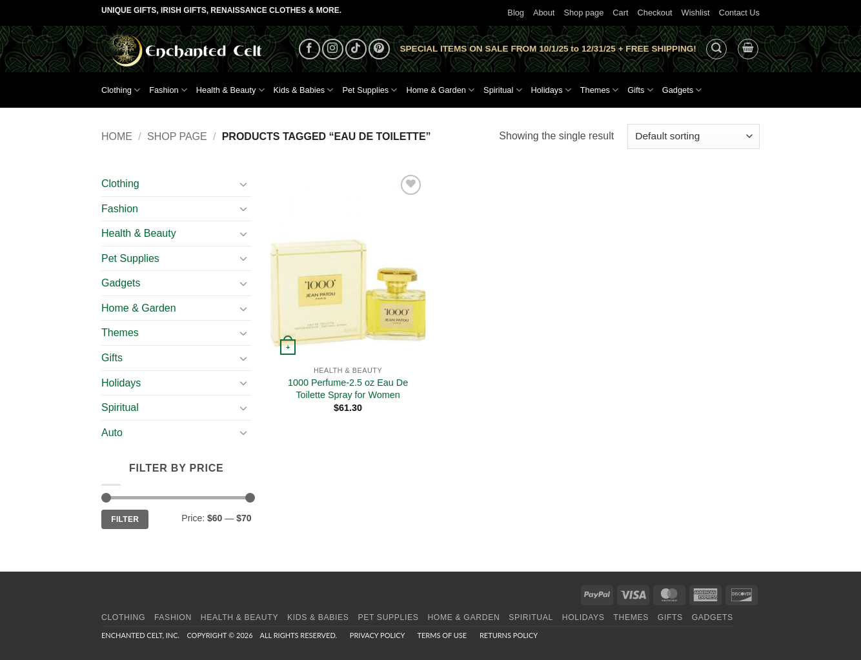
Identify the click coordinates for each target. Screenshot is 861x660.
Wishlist (696, 12)
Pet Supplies (369, 90)
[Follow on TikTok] (356, 49)
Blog (515, 12)
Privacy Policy (377, 635)
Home (116, 136)
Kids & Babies (304, 90)
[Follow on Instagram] (332, 49)
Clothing (120, 90)
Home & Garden (440, 90)
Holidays (551, 90)
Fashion (168, 90)
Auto (112, 432)
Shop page (583, 12)
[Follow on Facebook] (309, 49)
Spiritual (502, 90)
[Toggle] (244, 184)
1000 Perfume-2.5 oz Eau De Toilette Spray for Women (348, 388)
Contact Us (739, 12)
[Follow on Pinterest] (379, 49)
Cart (620, 12)
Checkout (655, 12)
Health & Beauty (230, 90)
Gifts (640, 90)
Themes (599, 90)
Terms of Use (442, 635)
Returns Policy (509, 635)
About (543, 12)
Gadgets (682, 90)
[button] (716, 49)
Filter (125, 519)
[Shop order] (693, 136)
